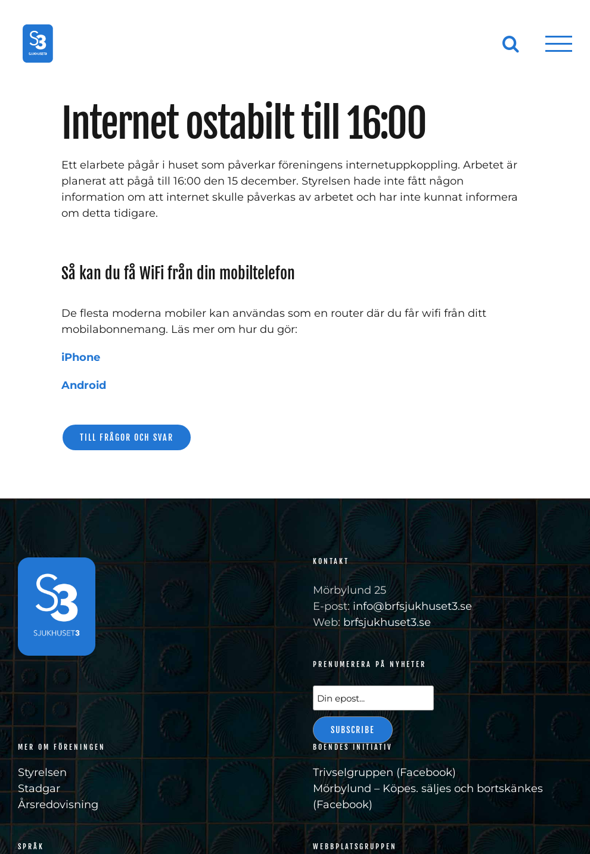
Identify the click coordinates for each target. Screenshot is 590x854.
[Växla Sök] (510, 43)
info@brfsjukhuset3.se (412, 606)
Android (83, 385)
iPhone (80, 357)
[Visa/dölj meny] (559, 44)
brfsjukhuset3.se (387, 622)
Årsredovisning (58, 804)
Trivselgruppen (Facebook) (384, 772)
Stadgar (39, 788)
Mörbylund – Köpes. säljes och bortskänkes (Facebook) (428, 796)
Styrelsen (42, 772)
